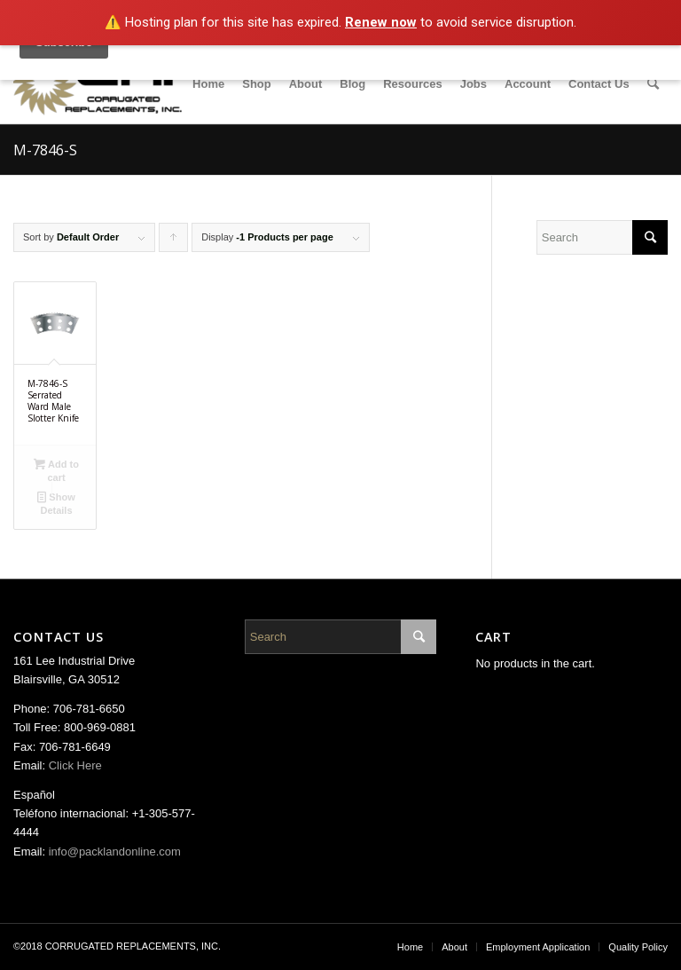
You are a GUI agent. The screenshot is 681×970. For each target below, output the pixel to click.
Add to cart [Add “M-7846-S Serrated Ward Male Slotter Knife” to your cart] (56, 470)
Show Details (55, 503)
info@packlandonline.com (115, 851)
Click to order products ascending (174, 242)
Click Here (75, 765)
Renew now (381, 22)
